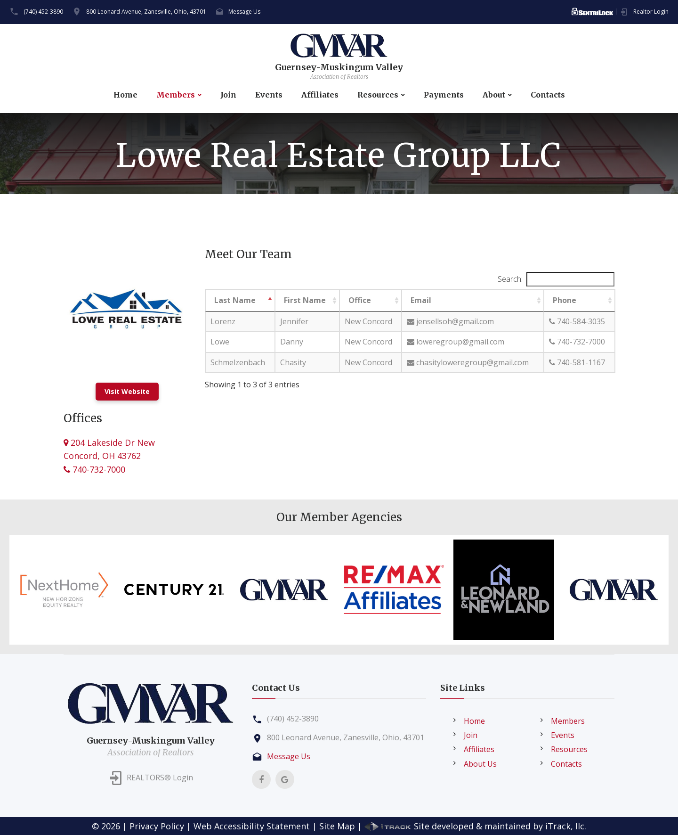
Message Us (244, 12)
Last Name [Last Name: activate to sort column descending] (235, 300)
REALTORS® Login (160, 778)
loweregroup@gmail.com (455, 341)
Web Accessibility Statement (252, 826)
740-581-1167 (577, 362)
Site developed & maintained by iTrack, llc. (475, 826)
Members (175, 94)
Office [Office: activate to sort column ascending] (359, 300)
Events (268, 94)
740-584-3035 (577, 321)
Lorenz (222, 321)
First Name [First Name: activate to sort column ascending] (305, 300)
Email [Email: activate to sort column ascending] (421, 300)
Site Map (337, 826)
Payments (444, 94)
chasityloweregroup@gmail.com (468, 362)
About (494, 94)
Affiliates (320, 94)
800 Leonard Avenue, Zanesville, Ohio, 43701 (146, 12)
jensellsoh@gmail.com (450, 321)
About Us (480, 764)
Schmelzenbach (237, 362)
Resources (377, 94)
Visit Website (127, 391)
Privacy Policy (156, 826)
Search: (556, 279)
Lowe (219, 341)
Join (228, 94)
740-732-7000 (94, 469)
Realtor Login (651, 12)
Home (125, 94)
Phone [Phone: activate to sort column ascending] (564, 300)
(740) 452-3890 (43, 12)
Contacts (548, 94)
